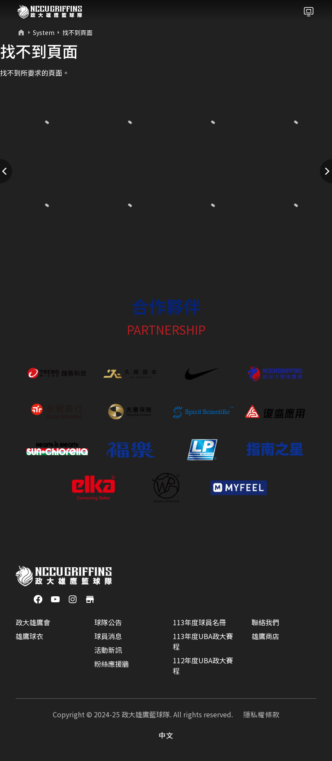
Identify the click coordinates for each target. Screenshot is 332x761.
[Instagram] (72, 598)
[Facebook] (38, 598)
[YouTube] (55, 598)
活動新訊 (108, 650)
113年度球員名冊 (199, 622)
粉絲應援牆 (111, 664)
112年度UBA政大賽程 (203, 665)
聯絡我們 (265, 622)
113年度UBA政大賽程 (203, 641)
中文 (166, 735)
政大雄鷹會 (33, 622)
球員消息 (108, 636)
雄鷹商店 (265, 636)
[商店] (90, 598)
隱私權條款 (261, 714)
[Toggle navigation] (309, 12)
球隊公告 (108, 622)
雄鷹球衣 (29, 636)
